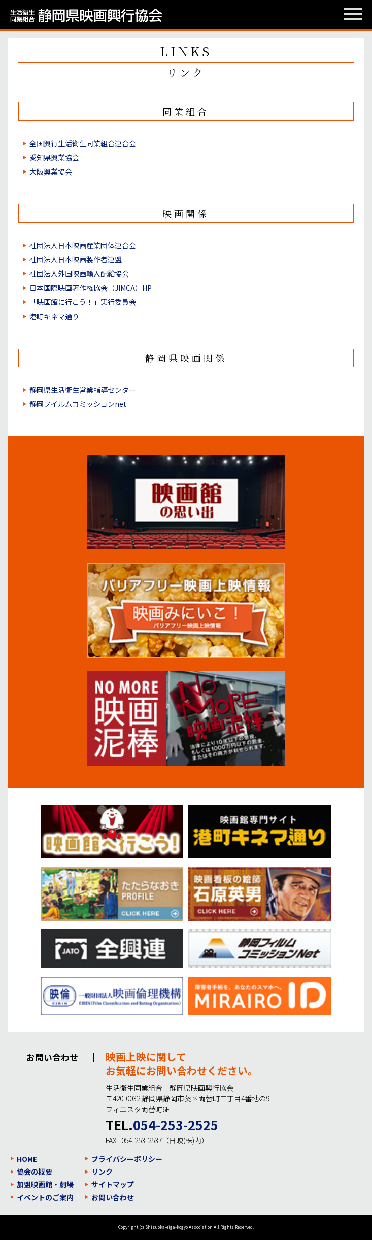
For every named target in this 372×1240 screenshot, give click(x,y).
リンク (102, 1171)
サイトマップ (112, 1184)
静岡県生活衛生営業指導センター (82, 390)
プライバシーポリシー (126, 1159)
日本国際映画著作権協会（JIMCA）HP (90, 288)
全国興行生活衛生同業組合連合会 (82, 143)
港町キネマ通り (54, 316)
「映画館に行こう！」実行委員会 (82, 302)
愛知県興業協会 (54, 157)
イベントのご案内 (45, 1197)
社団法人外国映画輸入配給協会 (79, 273)
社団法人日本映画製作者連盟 (75, 259)
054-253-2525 (175, 1125)
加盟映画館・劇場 (45, 1184)
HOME (27, 1159)
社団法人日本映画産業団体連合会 (82, 245)
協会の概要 (34, 1171)
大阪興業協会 (50, 171)
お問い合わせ (112, 1197)
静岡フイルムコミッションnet (77, 404)
